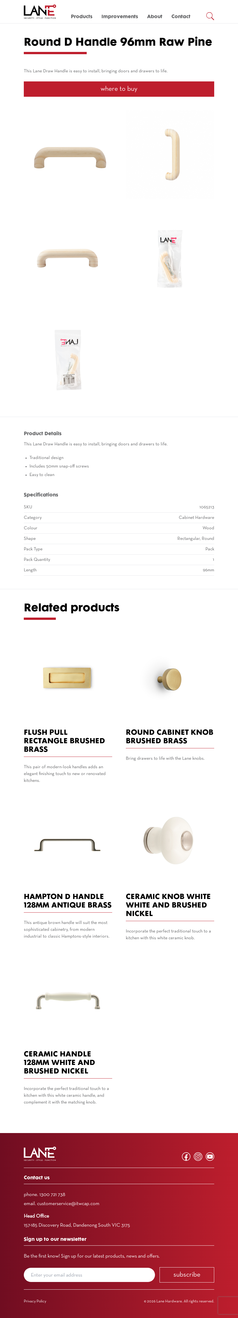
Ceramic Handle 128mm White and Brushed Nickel (59, 1063)
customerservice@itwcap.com (68, 1203)
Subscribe (186, 1275)
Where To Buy (119, 89)
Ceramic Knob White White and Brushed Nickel (168, 905)
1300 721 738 (52, 1194)
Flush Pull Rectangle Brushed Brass (64, 741)
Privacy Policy (35, 1301)
